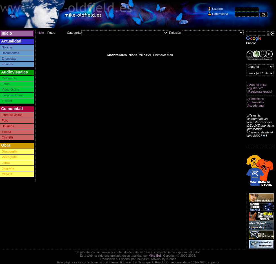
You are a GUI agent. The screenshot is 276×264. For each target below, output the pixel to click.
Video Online (10, 89)
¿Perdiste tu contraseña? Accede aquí (255, 102)
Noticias (7, 47)
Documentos (10, 53)
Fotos (6, 84)
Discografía (9, 151)
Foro (5, 120)
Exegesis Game (13, 95)
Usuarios (8, 126)
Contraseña (220, 13)
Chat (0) (7, 137)
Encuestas (9, 58)
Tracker (7, 100)
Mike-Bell (155, 255)
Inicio (7, 33)
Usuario (217, 8)
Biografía (8, 168)
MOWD (7, 174)
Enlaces (7, 64)
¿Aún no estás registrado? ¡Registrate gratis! (259, 88)
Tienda (6, 131)
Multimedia (9, 78)
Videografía (9, 157)
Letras (6, 162)
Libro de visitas (12, 115)
